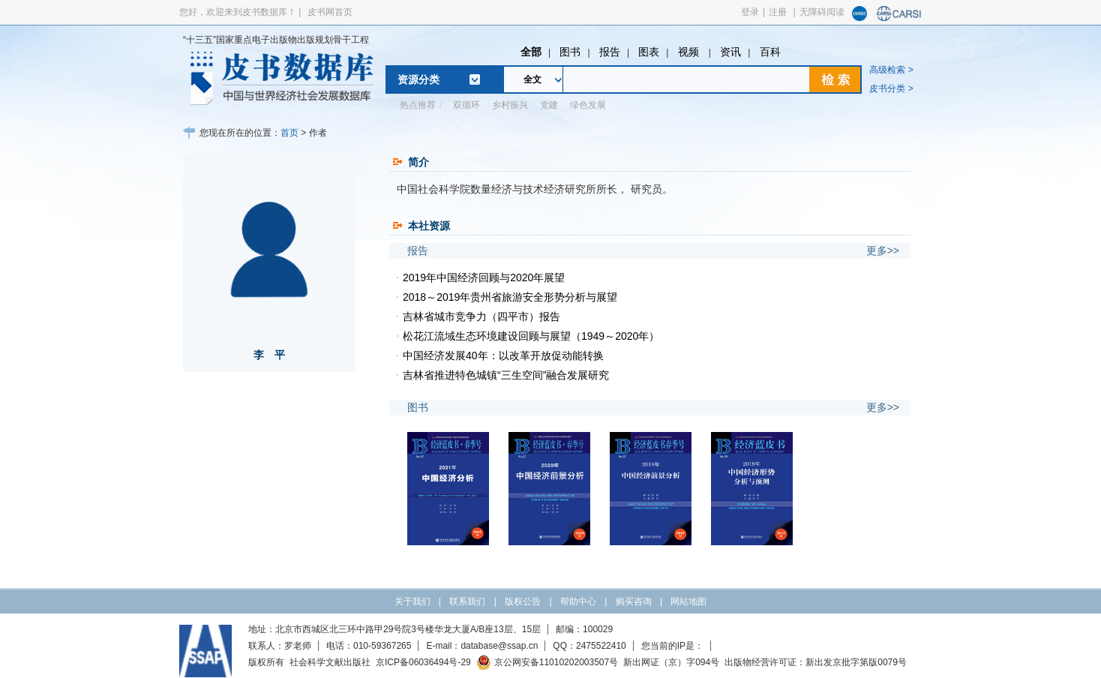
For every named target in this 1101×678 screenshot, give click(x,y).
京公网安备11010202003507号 (547, 662)
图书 (570, 52)
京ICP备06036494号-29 (423, 662)
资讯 (730, 52)
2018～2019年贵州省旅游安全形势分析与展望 (510, 297)
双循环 (466, 105)
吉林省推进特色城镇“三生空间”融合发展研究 (506, 375)
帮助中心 (578, 601)
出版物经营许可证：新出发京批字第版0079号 (815, 662)
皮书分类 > (891, 88)
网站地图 (688, 601)
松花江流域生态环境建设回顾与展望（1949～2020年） (531, 336)
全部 (531, 52)
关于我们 (412, 601)
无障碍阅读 (822, 12)
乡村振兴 (510, 105)
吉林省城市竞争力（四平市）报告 (481, 316)
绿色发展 (588, 105)
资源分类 (419, 80)
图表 (648, 52)
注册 (778, 12)
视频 (690, 52)
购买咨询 (634, 601)
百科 (770, 52)
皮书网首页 (330, 12)
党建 (549, 105)
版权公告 (523, 601)
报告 (609, 52)
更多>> (882, 250)
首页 (289, 133)
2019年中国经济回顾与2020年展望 (484, 278)
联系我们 (467, 601)
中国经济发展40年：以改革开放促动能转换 (503, 356)
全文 (533, 79)
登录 (750, 12)
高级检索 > (891, 69)
